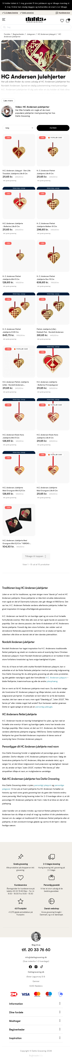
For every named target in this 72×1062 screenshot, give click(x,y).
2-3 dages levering (11, 13)
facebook (30, 967)
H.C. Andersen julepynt (56, 677)
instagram (36, 967)
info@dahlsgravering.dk (36, 957)
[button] (36, 1003)
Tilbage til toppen (36, 556)
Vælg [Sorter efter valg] (7, 128)
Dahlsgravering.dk (36, 972)
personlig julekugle (44, 707)
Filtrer (53, 128)
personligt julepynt (42, 785)
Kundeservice (63, 13)
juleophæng (52, 681)
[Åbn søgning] (36, 27)
